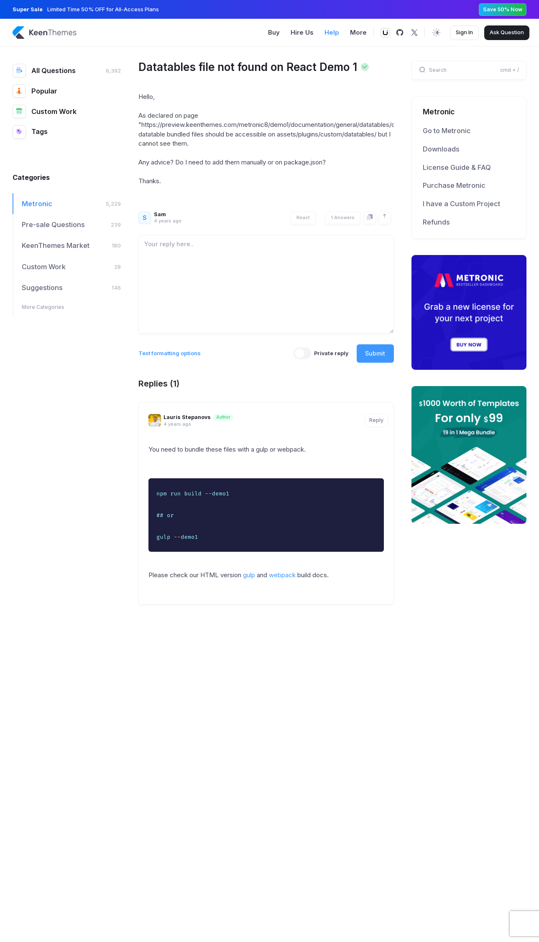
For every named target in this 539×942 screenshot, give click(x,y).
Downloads (441, 149)
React (303, 217)
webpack (282, 575)
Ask (507, 32)
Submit (375, 353)
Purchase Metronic (454, 185)
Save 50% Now (502, 9)
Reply (376, 420)
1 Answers (343, 217)
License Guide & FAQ (457, 167)
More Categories (43, 307)
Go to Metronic (447, 130)
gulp (249, 575)
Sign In (464, 32)
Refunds (436, 222)
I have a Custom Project (461, 204)
